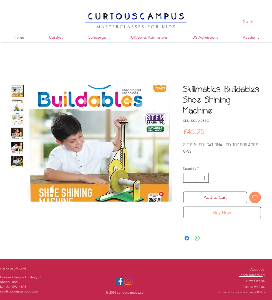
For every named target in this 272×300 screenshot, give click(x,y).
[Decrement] (187, 178)
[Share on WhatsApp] (197, 238)
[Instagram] (128, 281)
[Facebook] (119, 281)
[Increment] (205, 178)
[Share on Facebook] (186, 238)
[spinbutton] (196, 178)
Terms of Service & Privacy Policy (241, 292)
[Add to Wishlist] (255, 197)
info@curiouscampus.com (19, 291)
